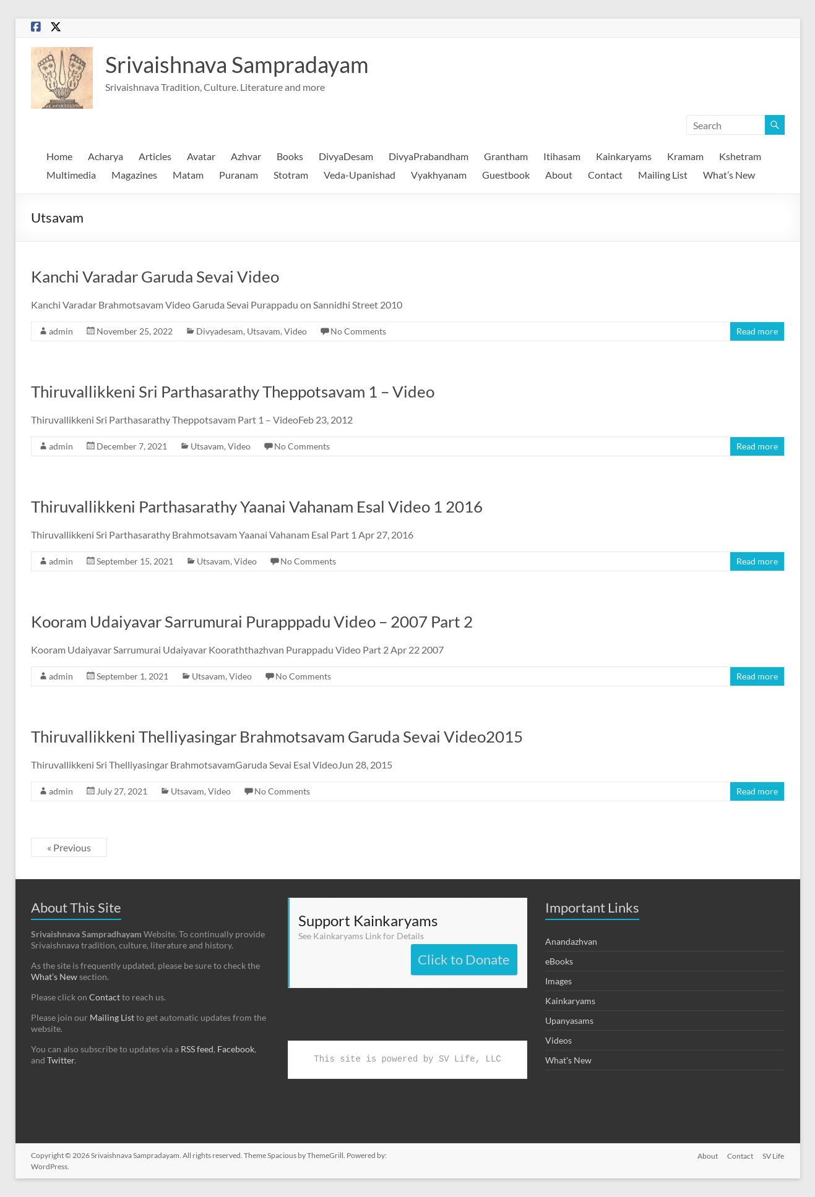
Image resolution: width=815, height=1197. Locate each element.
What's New (568, 1060)
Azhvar (246, 156)
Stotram (291, 175)
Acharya (105, 156)
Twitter (60, 1060)
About (558, 175)
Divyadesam (219, 331)
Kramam (685, 156)
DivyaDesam (346, 156)
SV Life (774, 1155)
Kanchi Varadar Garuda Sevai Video (155, 276)
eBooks (559, 961)
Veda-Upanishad (359, 175)
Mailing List (663, 175)
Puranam (238, 175)
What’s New (729, 175)
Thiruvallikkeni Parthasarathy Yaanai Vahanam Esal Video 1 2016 (257, 506)
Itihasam (561, 156)
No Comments (358, 331)
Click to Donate (464, 959)
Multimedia (71, 175)
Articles (155, 156)
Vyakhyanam (439, 175)
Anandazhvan (571, 941)
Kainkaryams (624, 156)
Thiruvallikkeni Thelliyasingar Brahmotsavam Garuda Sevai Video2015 (277, 736)
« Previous (69, 847)
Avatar (201, 156)
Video (295, 331)
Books (290, 156)
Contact (605, 175)
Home (59, 156)
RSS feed (197, 1049)
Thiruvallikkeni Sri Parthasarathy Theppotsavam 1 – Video (232, 391)
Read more (757, 331)
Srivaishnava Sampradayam (237, 64)
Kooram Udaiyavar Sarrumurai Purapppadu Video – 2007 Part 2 (252, 621)
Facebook (235, 1049)
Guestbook (506, 175)
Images (558, 981)
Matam (188, 175)
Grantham (506, 156)
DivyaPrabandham (428, 156)
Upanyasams (569, 1020)
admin (61, 331)
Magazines (134, 175)
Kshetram (740, 156)
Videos (558, 1040)
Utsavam (263, 331)
